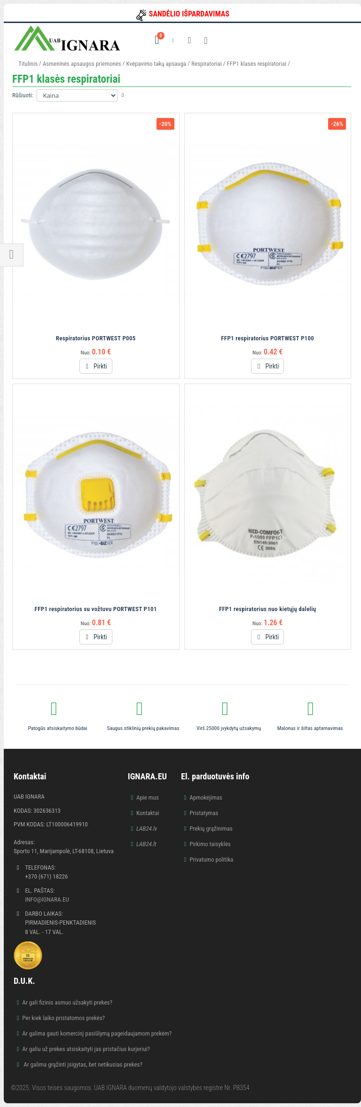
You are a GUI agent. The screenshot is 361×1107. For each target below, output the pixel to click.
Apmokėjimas (205, 797)
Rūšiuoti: (22, 95)
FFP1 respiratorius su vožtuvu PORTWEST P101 (96, 608)
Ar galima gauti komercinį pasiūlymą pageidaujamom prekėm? (97, 1033)
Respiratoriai (206, 63)
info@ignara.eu (47, 899)
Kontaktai (147, 813)
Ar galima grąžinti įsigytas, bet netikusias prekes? (82, 1064)
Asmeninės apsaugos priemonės (82, 63)
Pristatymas (203, 813)
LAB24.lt (146, 844)
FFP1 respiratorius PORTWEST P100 (267, 338)
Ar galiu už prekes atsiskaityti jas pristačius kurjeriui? (86, 1048)
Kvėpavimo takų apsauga (156, 63)
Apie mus (147, 797)
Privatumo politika (211, 859)
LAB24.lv (146, 828)
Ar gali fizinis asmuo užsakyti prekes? (67, 1002)
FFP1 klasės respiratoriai (257, 63)
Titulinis (28, 63)
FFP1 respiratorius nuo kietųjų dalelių (267, 608)
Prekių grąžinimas (211, 828)
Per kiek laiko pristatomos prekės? (63, 1017)
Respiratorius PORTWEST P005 (96, 338)
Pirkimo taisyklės (210, 844)
